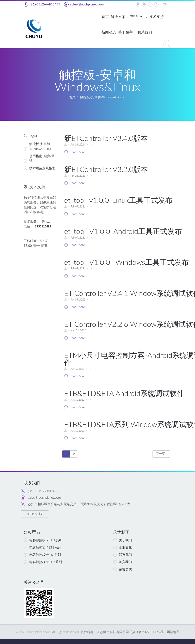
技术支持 (157, 17)
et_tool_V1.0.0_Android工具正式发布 (123, 231)
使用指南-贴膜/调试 (39, 155)
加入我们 (122, 562)
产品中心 (138, 17)
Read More (74, 152)
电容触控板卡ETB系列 (42, 547)
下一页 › (161, 453)
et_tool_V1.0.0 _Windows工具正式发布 (126, 262)
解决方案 (119, 17)
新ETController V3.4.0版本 (106, 138)
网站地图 (173, 632)
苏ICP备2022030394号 (147, 632)
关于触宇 (126, 32)
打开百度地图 (34, 513)
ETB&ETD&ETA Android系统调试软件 (124, 393)
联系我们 (144, 32)
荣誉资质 (122, 569)
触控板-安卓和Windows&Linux (102, 97)
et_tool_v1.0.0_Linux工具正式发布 (118, 200)
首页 (105, 16)
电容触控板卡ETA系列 (42, 555)
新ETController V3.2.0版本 (106, 169)
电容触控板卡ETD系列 (42, 540)
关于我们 (122, 540)
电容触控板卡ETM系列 (43, 562)
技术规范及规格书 (39, 165)
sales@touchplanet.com (84, 4)
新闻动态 (109, 32)
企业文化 (122, 547)
